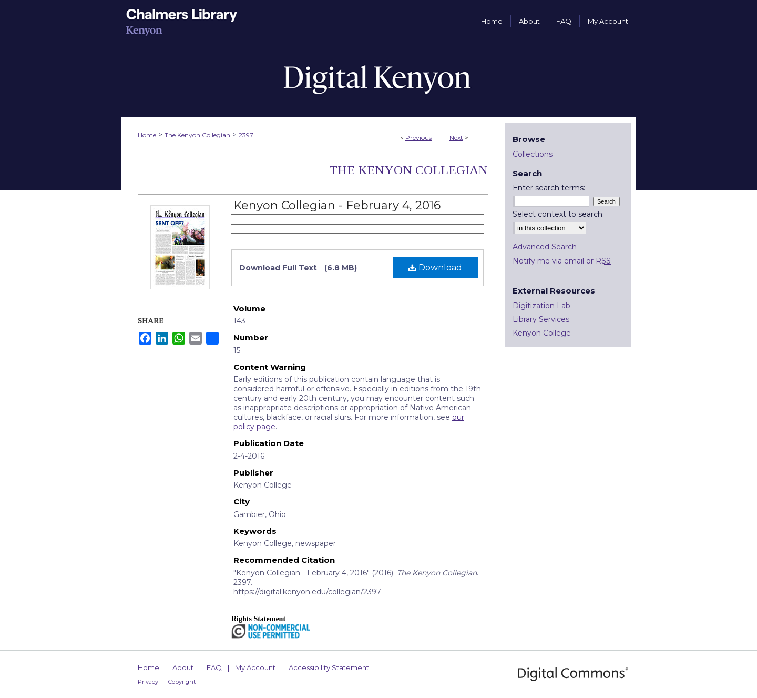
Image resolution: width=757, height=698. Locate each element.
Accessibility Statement (329, 667)
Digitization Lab (541, 305)
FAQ (214, 667)
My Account (255, 667)
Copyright (182, 681)
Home (147, 135)
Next (456, 137)
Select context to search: (558, 214)
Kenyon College (542, 333)
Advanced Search (545, 246)
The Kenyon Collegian (197, 135)
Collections (533, 154)
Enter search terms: (549, 188)
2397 (246, 135)
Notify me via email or (562, 261)
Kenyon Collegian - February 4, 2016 (337, 205)
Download (435, 267)
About (182, 667)
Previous (418, 137)
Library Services (541, 319)
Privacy (148, 681)
